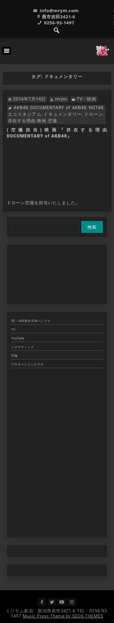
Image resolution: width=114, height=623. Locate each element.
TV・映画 (86, 99)
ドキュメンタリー (63, 114)
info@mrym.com (55, 10)
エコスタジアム (25, 114)
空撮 (52, 120)
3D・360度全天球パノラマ (31, 321)
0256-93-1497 (55, 23)
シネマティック (22, 347)
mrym (61, 99)
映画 (41, 120)
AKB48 (21, 107)
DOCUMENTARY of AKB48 (58, 107)
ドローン (93, 114)
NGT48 (96, 107)
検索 (92, 227)
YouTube (17, 338)
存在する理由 (21, 120)
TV (13, 329)
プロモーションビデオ (27, 364)
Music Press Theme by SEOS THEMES (63, 616)
